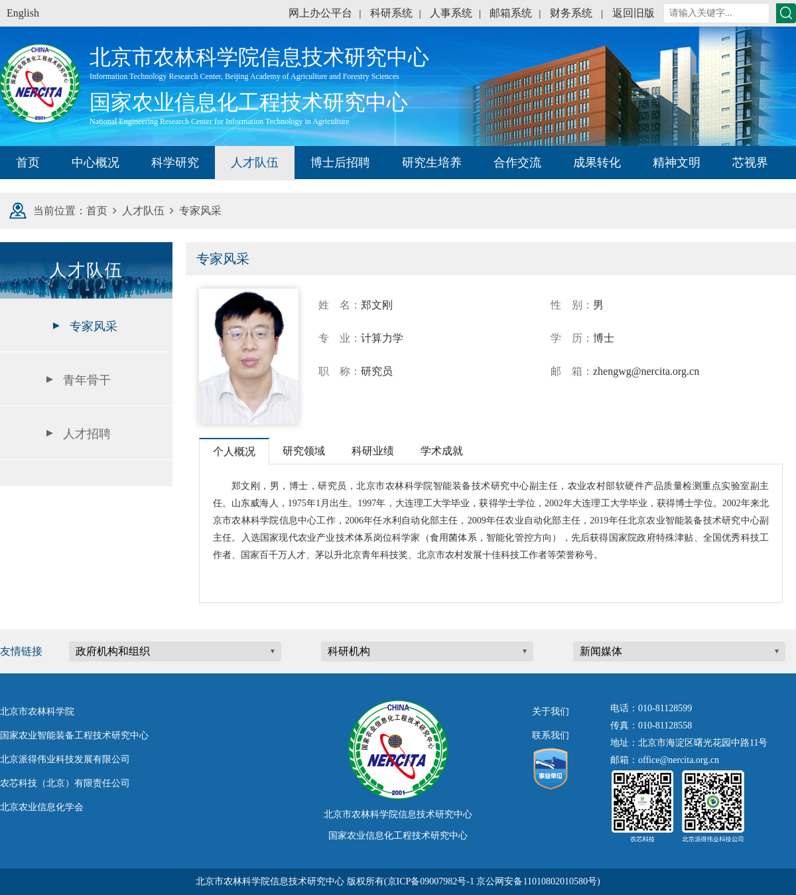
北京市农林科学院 (37, 712)
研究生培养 (432, 162)
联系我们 (550, 735)
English (23, 13)
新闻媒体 (601, 651)
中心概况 (95, 162)
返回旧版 (633, 13)
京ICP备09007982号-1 (430, 881)
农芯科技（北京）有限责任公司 (65, 783)
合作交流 (517, 162)
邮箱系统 (511, 13)
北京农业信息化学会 (42, 807)
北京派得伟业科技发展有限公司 (65, 759)
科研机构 (349, 651)
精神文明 (676, 162)
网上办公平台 (320, 13)
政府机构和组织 (113, 651)
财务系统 (571, 13)
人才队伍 (255, 162)
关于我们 (550, 712)
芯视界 (750, 162)
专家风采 (93, 326)
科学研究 (175, 162)
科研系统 (391, 13)
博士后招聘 (340, 162)
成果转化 (597, 162)
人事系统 (451, 13)
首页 (28, 162)
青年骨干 (87, 380)
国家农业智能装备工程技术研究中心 (74, 735)
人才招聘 (87, 434)
